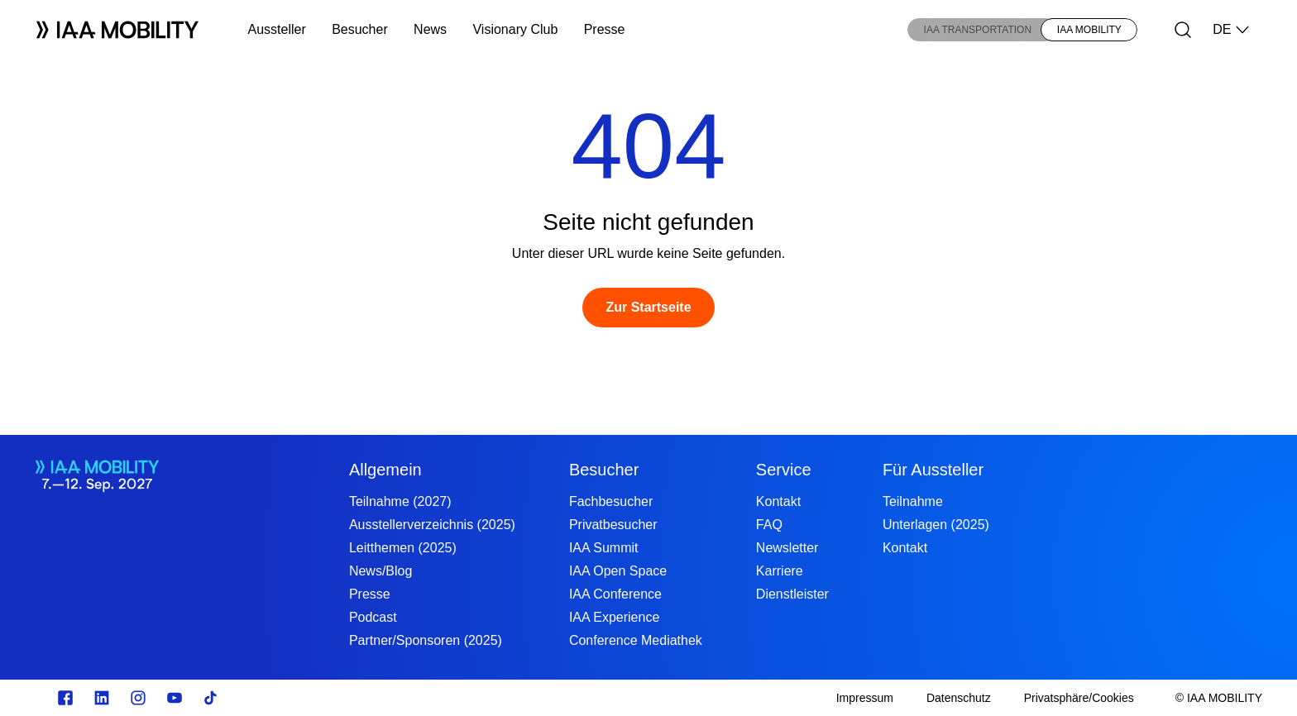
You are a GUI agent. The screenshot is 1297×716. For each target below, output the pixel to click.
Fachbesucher (611, 501)
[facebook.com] (65, 697)
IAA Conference (615, 594)
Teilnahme (913, 501)
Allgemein (385, 470)
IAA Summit (604, 548)
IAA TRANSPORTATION (977, 30)
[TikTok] (210, 697)
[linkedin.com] (101, 697)
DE (1232, 29)
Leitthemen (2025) (403, 548)
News (430, 29)
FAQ (769, 525)
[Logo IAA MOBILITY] (117, 30)
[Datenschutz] (958, 698)
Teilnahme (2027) (400, 501)
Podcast (373, 617)
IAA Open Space (618, 571)
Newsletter (787, 548)
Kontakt (778, 501)
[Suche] (1183, 30)
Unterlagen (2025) (936, 525)
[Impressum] (864, 698)
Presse (604, 29)
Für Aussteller (933, 470)
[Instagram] (138, 697)
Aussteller (277, 29)
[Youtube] (174, 697)
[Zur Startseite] (648, 307)
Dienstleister (792, 594)
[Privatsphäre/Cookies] (1079, 698)
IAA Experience (614, 617)
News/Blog (380, 571)
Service (783, 470)
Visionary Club (515, 29)
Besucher (360, 29)
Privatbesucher (613, 525)
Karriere (779, 571)
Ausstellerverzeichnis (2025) (432, 525)
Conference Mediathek (635, 640)
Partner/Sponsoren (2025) (425, 640)
